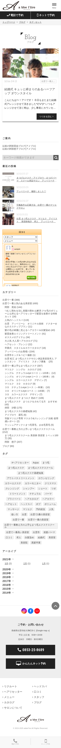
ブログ (5, 446)
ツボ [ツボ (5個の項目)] (53, 488)
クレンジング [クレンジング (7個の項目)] (12, 488)
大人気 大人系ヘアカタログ (19, 340)
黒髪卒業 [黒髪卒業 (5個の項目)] (36, 542)
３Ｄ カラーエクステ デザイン (22, 394)
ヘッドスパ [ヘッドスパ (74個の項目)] (26, 504)
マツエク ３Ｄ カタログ (18, 383)
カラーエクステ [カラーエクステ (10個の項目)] (13, 483)
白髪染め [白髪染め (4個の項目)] (29, 537)
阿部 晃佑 (10, 307)
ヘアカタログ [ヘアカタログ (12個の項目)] (32, 499)
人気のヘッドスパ (14, 320)
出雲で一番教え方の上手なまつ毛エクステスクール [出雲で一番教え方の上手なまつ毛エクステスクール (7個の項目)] (29, 526)
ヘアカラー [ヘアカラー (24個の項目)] (48, 499)
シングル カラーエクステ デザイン (24, 380)
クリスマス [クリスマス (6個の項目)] (50, 483)
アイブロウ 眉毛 (14, 415)
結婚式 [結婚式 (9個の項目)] (41, 537)
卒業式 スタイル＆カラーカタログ (23, 348)
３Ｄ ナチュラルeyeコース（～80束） (25, 387)
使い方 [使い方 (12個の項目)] (14, 514)
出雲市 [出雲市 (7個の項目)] (36, 532)
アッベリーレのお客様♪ (17, 351)
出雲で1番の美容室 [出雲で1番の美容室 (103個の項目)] (40, 514)
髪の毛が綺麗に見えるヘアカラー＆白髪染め (27, 330)
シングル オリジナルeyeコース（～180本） (28, 376)
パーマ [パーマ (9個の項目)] (48, 493)
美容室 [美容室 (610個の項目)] (52, 537)
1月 (44, 563)
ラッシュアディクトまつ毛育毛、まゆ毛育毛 (27, 425)
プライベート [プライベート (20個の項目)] (14, 499)
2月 (25, 563)
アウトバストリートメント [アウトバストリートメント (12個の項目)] (20, 478)
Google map (42, 630)
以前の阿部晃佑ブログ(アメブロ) (19, 146)
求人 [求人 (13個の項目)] (18, 537)
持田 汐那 (10, 407)
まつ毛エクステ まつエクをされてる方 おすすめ (31, 401)
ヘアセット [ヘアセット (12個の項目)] (11, 504)
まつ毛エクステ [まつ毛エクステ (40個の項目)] (16, 467)
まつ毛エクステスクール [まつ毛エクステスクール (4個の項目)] (40, 467)
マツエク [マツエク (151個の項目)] (27, 509)
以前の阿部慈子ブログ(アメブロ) (19, 149)
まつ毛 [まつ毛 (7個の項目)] (45, 462)
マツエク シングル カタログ (21, 369)
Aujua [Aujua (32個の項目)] (36, 462)
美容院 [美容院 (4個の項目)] (24, 542)
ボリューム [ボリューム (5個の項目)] (50, 504)
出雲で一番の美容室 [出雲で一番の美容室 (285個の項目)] (38, 519)
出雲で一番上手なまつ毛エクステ (19, 365)
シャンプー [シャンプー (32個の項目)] (28, 488)
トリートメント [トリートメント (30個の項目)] (18, 493)
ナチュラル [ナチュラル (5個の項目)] (35, 493)
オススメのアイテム (15, 337)
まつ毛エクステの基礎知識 (18, 411)
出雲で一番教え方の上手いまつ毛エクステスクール (28, 429)
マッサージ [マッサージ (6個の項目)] (13, 509)
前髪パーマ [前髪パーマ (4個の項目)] (49, 532)
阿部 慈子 (10, 442)
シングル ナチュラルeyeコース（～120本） (28, 373)
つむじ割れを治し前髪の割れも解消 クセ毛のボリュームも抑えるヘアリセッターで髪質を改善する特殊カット (31, 313)
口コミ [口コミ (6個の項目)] (9, 537)
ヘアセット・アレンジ (16, 344)
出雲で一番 (8, 300)
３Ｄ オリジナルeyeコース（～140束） (25, 391)
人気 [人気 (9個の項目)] (51, 509)
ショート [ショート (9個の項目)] (42, 488)
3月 (6, 563)
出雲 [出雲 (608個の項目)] (24, 514)
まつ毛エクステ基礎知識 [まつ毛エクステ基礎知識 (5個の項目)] (30, 473)
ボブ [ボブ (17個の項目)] (38, 504)
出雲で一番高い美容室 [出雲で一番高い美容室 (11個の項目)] (17, 532)
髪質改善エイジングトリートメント (23, 333)
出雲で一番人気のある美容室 (17, 303)
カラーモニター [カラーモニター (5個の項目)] (33, 483)
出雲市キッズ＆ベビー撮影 (18, 355)
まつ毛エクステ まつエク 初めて (21, 398)
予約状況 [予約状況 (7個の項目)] (40, 509)
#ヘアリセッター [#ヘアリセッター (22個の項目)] (20, 462)
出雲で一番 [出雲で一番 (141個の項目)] (18, 519)
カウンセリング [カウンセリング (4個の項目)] (46, 478)
